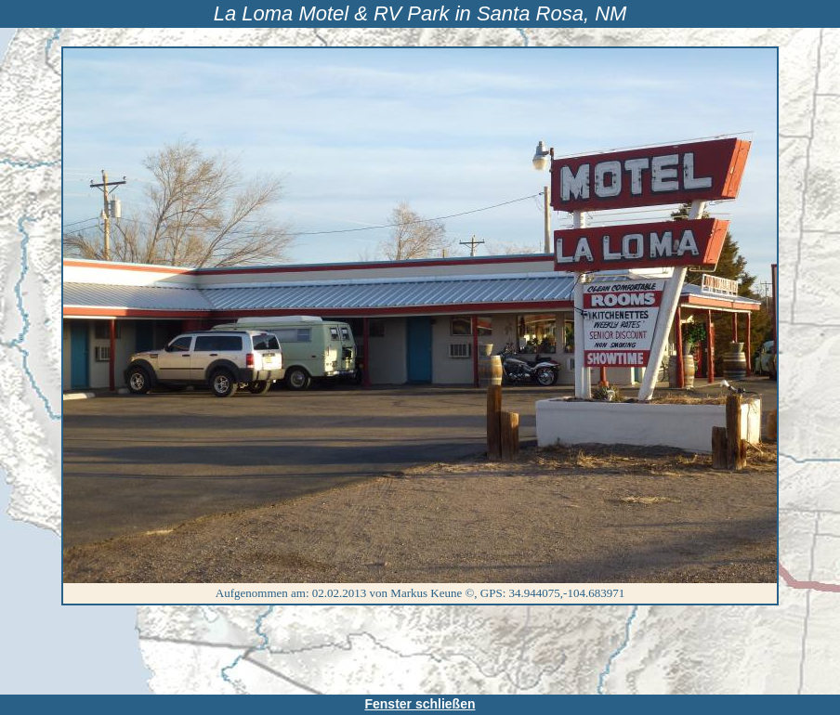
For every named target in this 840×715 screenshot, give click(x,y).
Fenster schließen (419, 703)
